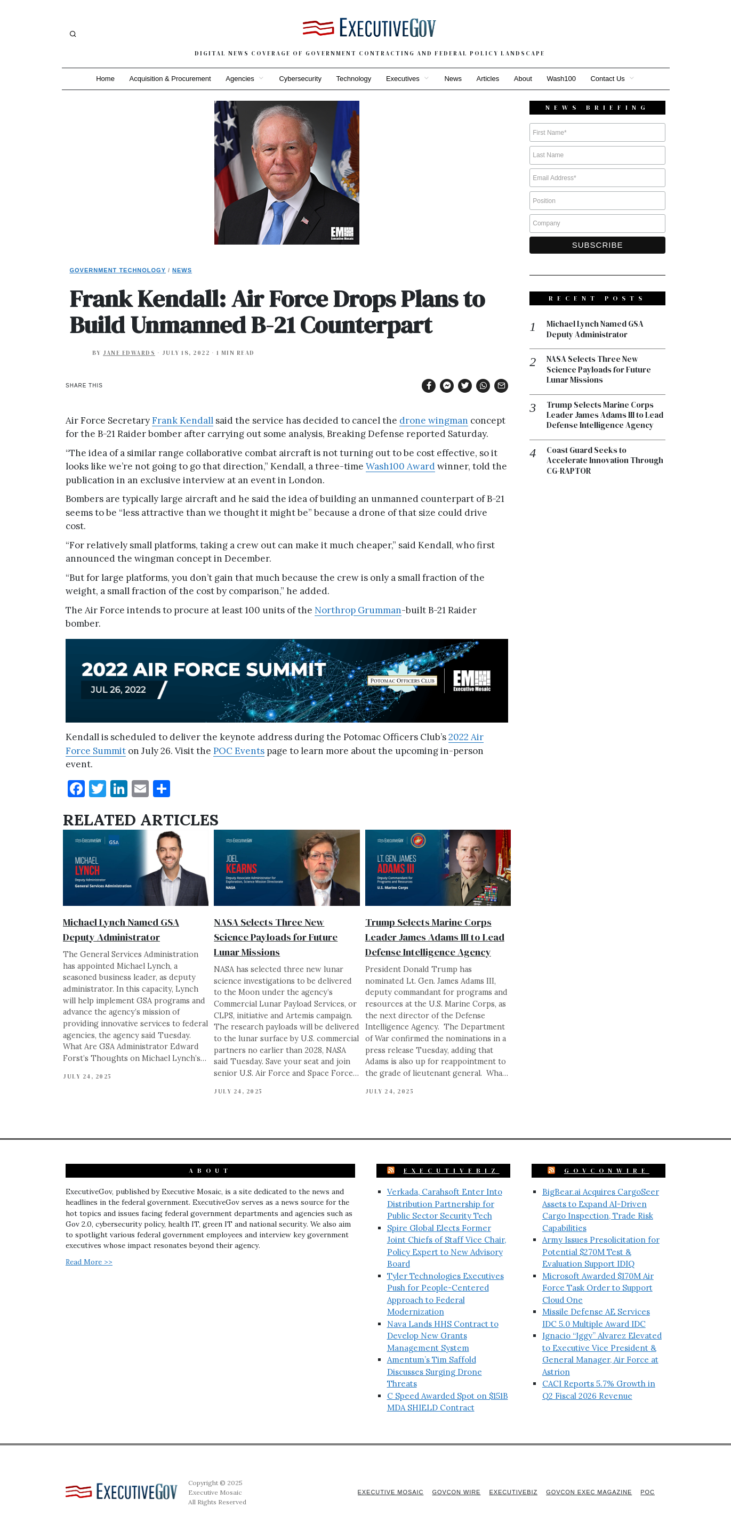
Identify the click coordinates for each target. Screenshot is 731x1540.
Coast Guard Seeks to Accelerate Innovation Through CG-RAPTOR (605, 461)
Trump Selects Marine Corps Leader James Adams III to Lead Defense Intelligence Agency (434, 937)
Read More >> (89, 1262)
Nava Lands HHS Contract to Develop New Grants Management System (443, 1336)
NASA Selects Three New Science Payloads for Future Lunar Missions (276, 937)
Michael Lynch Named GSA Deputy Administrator (595, 329)
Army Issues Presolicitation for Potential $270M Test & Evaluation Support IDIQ (601, 1252)
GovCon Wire (455, 1492)
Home (104, 79)
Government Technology (118, 270)
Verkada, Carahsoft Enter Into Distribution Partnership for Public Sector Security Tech (444, 1204)
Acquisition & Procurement (169, 79)
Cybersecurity (300, 79)
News (453, 79)
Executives (403, 79)
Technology (353, 79)
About (524, 79)
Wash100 (562, 79)
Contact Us (608, 79)
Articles (488, 79)
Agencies (239, 79)
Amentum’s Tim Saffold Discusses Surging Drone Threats (434, 1372)
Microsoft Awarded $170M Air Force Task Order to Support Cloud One (598, 1288)
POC (647, 1492)
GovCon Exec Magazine (588, 1492)
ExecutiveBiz (452, 1170)
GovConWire (606, 1170)
